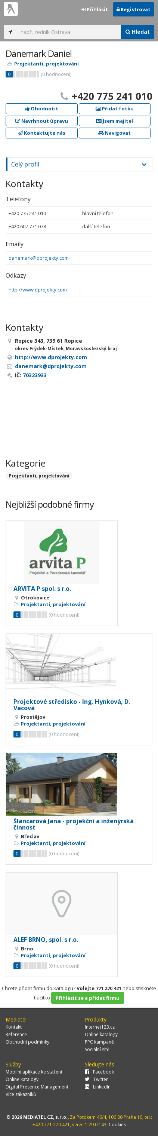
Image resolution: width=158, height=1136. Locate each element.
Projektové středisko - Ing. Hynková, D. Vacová (71, 704)
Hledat (138, 31)
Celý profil (25, 164)
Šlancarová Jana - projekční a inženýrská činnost (73, 824)
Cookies (117, 1124)
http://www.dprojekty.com (38, 289)
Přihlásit (94, 9)
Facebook (99, 1072)
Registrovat (134, 9)
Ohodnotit (41, 108)
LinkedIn (98, 1087)
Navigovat (114, 132)
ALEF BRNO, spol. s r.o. (45, 939)
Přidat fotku (115, 108)
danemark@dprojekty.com (39, 257)
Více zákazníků (21, 1094)
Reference (16, 1034)
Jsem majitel (114, 120)
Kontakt (14, 1027)
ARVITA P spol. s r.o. (42, 588)
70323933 (35, 375)
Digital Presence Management (37, 1087)
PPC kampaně (99, 1042)
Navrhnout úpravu (41, 120)
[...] (68, 32)
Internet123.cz (100, 1027)
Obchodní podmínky (27, 1042)
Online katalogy (101, 1034)
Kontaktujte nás (41, 132)
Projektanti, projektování (46, 63)
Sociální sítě (97, 1049)
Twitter (96, 1079)
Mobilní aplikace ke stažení (34, 1072)
